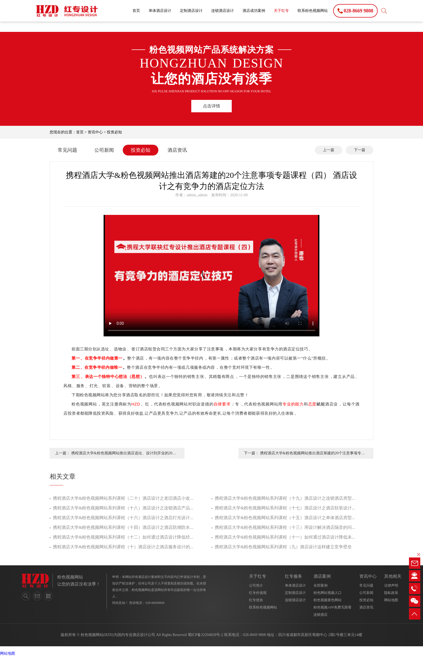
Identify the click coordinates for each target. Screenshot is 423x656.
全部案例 (320, 585)
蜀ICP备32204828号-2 (205, 635)
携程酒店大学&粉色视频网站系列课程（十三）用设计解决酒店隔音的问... (285, 527)
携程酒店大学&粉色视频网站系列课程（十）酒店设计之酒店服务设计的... (123, 547)
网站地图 (391, 600)
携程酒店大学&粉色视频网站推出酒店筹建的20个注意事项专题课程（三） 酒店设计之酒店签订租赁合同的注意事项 (312, 455)
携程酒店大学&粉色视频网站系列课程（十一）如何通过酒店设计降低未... (285, 537)
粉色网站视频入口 (327, 593)
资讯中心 (95, 132)
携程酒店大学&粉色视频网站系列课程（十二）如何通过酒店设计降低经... (123, 537)
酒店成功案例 (254, 11)
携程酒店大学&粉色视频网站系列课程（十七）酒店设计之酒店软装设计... (285, 508)
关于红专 (281, 11)
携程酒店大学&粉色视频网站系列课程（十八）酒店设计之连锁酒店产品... (123, 508)
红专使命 (256, 600)
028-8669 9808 (254, 635)
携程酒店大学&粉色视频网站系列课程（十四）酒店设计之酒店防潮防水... (123, 527)
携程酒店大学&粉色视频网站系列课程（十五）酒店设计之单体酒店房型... (285, 517)
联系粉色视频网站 (313, 11)
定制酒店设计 (191, 11)
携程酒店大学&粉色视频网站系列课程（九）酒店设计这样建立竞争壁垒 (283, 547)
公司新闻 (104, 150)
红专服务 (293, 576)
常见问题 (67, 150)
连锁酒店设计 (222, 11)
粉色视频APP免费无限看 (332, 607)
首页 (136, 11)
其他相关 (392, 576)
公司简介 (256, 585)
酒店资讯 (177, 150)
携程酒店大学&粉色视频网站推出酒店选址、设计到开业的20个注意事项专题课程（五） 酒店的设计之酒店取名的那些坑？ (123, 455)
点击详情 (211, 106)
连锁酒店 (320, 615)
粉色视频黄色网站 (327, 600)
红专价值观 (258, 593)
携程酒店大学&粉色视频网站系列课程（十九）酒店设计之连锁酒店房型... (285, 498)
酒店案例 (322, 576)
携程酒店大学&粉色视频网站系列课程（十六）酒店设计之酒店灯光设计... (123, 517)
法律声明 (391, 585)
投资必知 (114, 132)
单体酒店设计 (160, 11)
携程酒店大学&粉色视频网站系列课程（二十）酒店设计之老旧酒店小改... (123, 498)
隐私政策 (391, 593)
